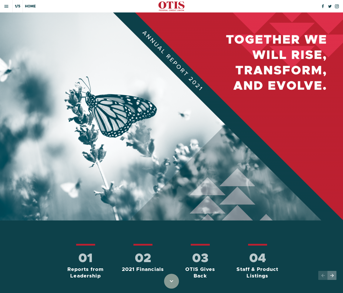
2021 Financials (143, 269)
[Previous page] (322, 275)
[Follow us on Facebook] (323, 6)
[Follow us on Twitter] (330, 6)
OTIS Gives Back (201, 273)
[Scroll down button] (171, 281)
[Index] (6, 6)
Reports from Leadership (86, 273)
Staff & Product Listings (258, 273)
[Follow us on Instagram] (337, 6)
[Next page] (331, 275)
